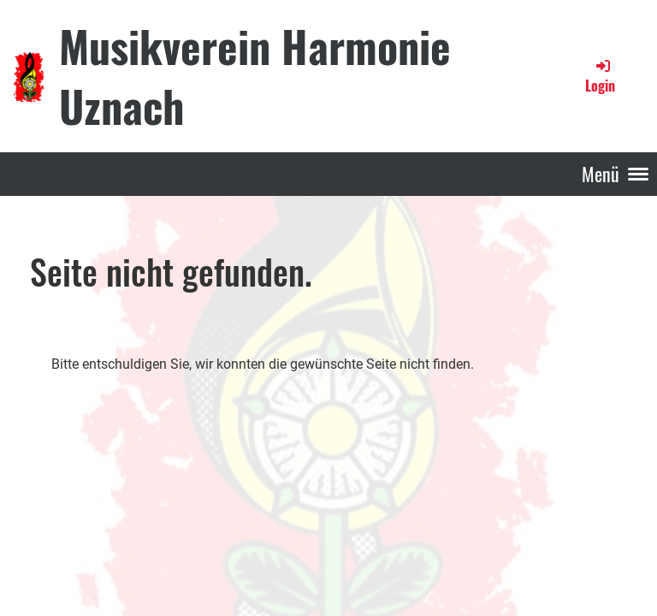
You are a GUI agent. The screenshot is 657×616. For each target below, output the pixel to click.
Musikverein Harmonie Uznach (255, 75)
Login (600, 76)
